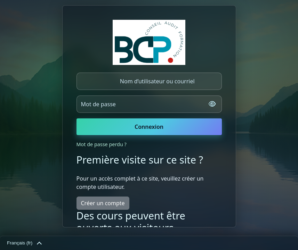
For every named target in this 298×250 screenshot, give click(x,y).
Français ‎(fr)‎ (24, 243)
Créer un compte (103, 203)
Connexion (149, 127)
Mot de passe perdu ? (101, 144)
